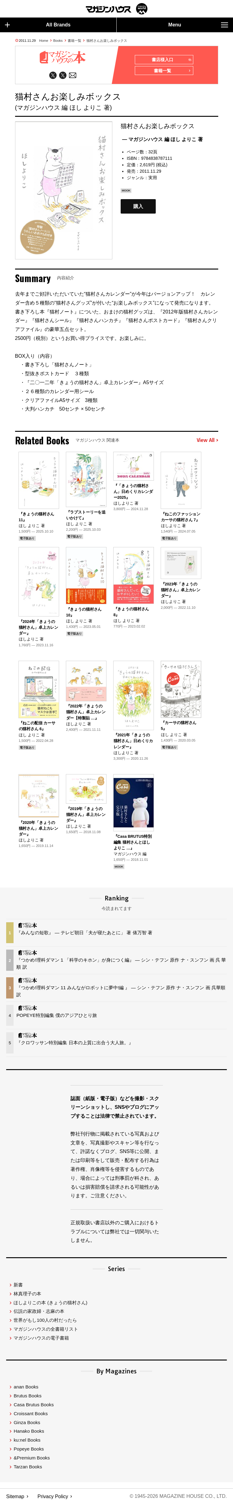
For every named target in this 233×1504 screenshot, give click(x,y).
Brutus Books (27, 1396)
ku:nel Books (27, 1440)
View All (207, 440)
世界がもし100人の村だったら (45, 1320)
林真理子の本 (27, 1294)
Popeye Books (29, 1449)
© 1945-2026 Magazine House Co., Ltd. (178, 1496)
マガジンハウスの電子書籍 (41, 1338)
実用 (152, 177)
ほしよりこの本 (50, 1302)
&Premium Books (32, 1458)
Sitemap (15, 1496)
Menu (198, 25)
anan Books (26, 1387)
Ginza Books (27, 1422)
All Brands (37, 25)
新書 (18, 1285)
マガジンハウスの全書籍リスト (46, 1329)
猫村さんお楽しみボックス (106, 40)
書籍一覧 (74, 40)
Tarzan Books (28, 1467)
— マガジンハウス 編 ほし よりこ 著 (162, 139)
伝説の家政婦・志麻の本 (39, 1311)
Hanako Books (29, 1431)
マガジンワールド (116, 8)
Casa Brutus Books (34, 1405)
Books (58, 40)
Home (43, 40)
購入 (138, 206)
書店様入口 (171, 59)
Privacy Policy (53, 1496)
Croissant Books (31, 1413)
